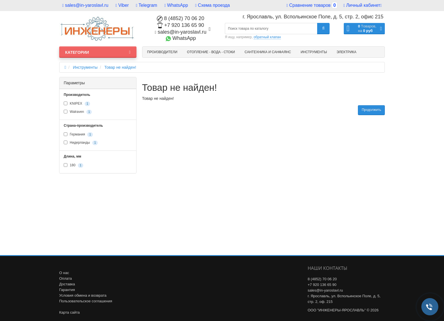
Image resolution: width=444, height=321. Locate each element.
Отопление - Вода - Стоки (211, 52)
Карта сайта (69, 312)
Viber (122, 5)
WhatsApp (176, 5)
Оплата (65, 278)
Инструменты (314, 52)
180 (73, 165)
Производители (162, 52)
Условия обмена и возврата (82, 295)
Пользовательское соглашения (85, 301)
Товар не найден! (120, 67)
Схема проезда (212, 5)
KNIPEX (77, 104)
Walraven (78, 112)
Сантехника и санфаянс (268, 52)
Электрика (347, 52)
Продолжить (371, 110)
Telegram (146, 5)
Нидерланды (81, 143)
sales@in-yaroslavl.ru (85, 5)
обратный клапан (267, 37)
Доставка (67, 284)
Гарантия (67, 290)
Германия (78, 134)
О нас (64, 273)
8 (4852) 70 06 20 (180, 18)
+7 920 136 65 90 (180, 25)
